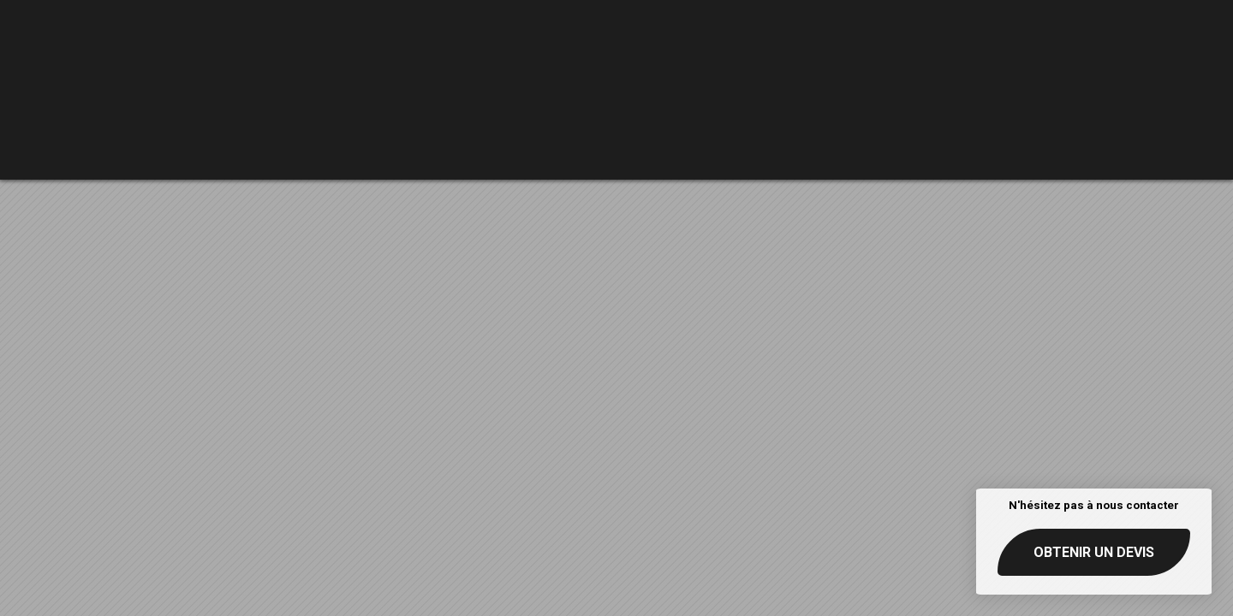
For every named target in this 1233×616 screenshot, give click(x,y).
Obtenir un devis (1093, 552)
